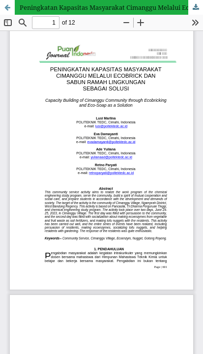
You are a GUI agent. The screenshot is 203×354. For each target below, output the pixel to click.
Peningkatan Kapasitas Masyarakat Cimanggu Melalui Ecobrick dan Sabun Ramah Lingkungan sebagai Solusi (111, 7)
